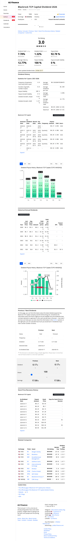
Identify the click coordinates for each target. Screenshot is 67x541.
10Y (25, 164)
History (20, 31)
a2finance (56, 513)
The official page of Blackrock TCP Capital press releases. (35, 488)
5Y (21, 164)
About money (32, 518)
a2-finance (54, 518)
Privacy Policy (47, 534)
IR (27, 492)
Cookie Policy (47, 529)
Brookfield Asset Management (36, 458)
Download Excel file (59, 115)
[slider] (31, 375)
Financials (62, 14)
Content (24, 520)
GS (28, 461)
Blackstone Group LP (38, 476)
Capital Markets (60, 17)
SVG (51, 164)
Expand (22, 152)
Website (21, 492)
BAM (28, 457)
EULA (45, 532)
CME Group (35, 479)
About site (25, 518)
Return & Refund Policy (50, 536)
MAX (29, 164)
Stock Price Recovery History (47, 31)
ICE (28, 464)
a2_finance (51, 517)
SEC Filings (22, 494)
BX (28, 476)
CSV (61, 164)
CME (28, 479)
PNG (56, 164)
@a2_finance (55, 515)
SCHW (28, 471)
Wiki (20, 496)
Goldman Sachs (36, 461)
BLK (28, 454)
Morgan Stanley (36, 452)
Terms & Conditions (49, 537)
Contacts (29, 520)
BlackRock (35, 454)
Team (19, 520)
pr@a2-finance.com (58, 525)
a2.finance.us (57, 511)
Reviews (35, 520)
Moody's (34, 468)
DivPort (55, 320)
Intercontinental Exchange (36, 465)
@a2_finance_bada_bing (58, 510)
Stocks (24, 9)
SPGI (28, 474)
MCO (28, 468)
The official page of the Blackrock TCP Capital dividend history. (37, 490)
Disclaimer (47, 530)
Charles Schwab (36, 471)
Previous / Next (33, 31)
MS (28, 451)
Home (19, 9)
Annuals (25, 31)
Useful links (28, 33)
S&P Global (35, 474)
